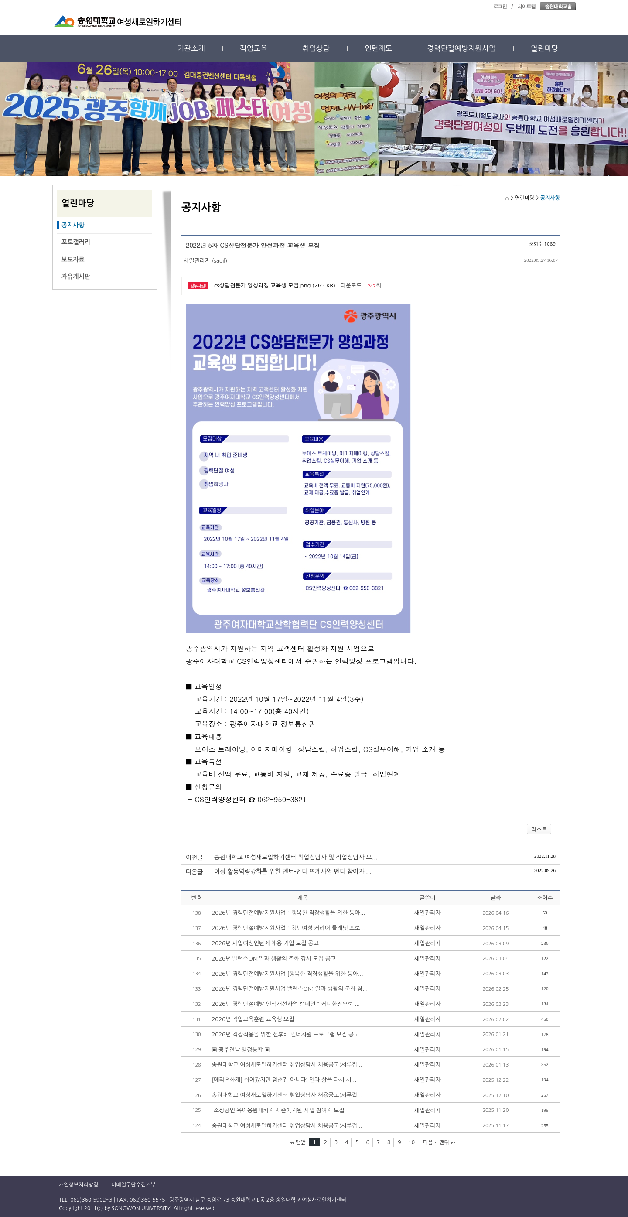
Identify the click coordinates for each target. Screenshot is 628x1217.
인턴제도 (378, 48)
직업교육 (253, 48)
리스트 (539, 829)
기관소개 (191, 48)
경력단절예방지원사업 (461, 48)
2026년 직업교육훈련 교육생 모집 (253, 1019)
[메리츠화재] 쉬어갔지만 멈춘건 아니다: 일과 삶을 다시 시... (284, 1080)
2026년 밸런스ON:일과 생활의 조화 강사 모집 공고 (274, 958)
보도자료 (73, 259)
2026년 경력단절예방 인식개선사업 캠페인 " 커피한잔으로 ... (286, 1004)
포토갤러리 (75, 242)
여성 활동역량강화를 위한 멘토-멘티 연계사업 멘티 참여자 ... (293, 871)
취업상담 (316, 48)
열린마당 (544, 48)
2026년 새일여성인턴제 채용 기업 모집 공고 (265, 943)
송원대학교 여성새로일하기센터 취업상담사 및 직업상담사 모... (296, 857)
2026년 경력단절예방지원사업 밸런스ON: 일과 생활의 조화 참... (290, 988)
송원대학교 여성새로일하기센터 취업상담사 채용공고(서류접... (287, 1064)
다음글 (194, 872)
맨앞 (301, 1142)
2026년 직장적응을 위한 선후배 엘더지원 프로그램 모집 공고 (285, 1034)
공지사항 (73, 225)
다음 (428, 1142)
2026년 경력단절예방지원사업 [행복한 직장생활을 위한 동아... (287, 974)
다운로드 (351, 285)
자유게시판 (75, 276)
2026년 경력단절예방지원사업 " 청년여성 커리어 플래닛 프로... (288, 928)
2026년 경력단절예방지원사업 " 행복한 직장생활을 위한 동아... (288, 913)
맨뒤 (444, 1142)
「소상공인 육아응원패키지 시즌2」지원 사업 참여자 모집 (278, 1110)
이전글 (194, 858)
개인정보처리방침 (78, 1184)
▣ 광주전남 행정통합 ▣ (241, 1050)
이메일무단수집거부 (133, 1184)
